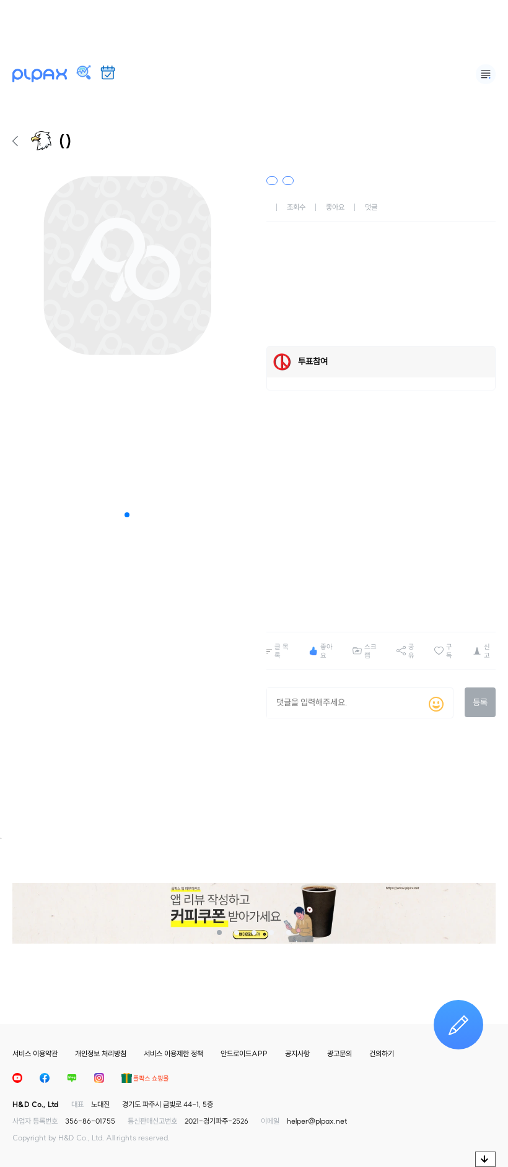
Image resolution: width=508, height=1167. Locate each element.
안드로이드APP (244, 1053)
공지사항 (297, 1053)
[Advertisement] (254, 28)
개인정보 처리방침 (100, 1053)
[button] (127, 514)
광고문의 (339, 1053)
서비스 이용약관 (35, 1053)
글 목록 (281, 651)
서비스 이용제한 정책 (173, 1053)
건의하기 (381, 1053)
